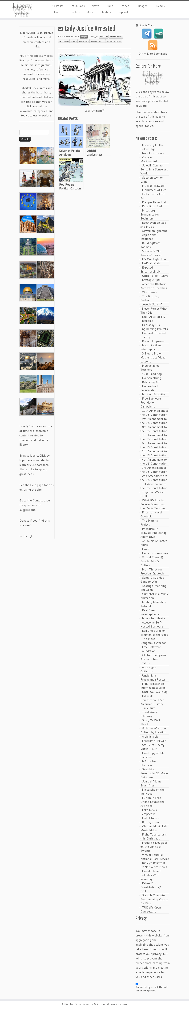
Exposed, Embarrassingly (150, 269)
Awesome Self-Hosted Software (151, 624)
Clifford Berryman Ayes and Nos (153, 657)
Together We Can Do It (152, 494)
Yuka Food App (152, 374)
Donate (24, 520)
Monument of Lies (154, 190)
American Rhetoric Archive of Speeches (153, 286)
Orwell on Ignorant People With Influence (153, 235)
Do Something (151, 378)
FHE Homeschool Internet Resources (152, 686)
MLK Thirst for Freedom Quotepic (152, 571)
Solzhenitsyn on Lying (152, 179)
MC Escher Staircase (148, 763)
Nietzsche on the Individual (152, 791)
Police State (83, 41)
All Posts (59, 6)
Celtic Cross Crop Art (152, 196)
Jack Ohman (63, 41)
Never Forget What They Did (153, 310)
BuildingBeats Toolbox (150, 245)
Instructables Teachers (149, 367)
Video (127, 6)
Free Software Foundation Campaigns (150, 402)
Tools (75, 12)
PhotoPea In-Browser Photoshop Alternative (153, 533)
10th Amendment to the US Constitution (154, 412)
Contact (37, 500)
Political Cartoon (97, 41)
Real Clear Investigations (149, 612)
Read (160, 6)
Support (122, 12)
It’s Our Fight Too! (154, 259)
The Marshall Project (149, 522)
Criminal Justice (116, 36)
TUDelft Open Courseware (150, 909)
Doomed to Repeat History (153, 335)
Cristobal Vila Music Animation (154, 596)
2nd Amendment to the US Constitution (153, 478)
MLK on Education (154, 394)
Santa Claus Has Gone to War (152, 579)
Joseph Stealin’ (152, 304)
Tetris (146, 663)
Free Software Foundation (150, 649)
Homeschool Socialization (149, 388)
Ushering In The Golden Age (152, 147)
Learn (59, 12)
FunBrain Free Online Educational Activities (152, 802)
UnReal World (151, 263)
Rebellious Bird (152, 206)
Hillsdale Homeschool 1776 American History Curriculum (152, 702)
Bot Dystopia (150, 822)
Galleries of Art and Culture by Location (154, 730)
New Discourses (153, 153)
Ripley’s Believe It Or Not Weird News (153, 865)
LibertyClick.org (75, 1004)
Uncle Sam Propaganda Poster (152, 677)
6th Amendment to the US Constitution (153, 445)
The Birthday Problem (149, 298)
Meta (106, 12)
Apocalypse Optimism (148, 669)
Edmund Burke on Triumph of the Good (154, 632)
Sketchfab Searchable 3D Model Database (154, 773)
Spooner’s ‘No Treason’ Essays (150, 253)
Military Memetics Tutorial (153, 604)
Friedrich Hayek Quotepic (151, 514)
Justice (73, 41)
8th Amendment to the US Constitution (153, 429)
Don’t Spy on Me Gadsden (152, 755)
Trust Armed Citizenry (149, 714)
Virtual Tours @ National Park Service (154, 857)
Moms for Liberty (153, 618)
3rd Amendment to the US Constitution (153, 470)
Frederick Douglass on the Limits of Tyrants (153, 846)
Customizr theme (120, 1004)
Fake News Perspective (148, 812)
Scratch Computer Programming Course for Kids (154, 899)
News (95, 6)
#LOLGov (78, 6)
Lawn (145, 549)
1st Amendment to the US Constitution (153, 486)
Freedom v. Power (154, 741)
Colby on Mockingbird (148, 159)
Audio (110, 6)
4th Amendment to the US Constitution (153, 461)
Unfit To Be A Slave (155, 275)
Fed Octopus (150, 818)
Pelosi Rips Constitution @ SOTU (150, 887)
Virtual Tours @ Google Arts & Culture (151, 561)
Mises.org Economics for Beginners (149, 214)
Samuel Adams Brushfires (150, 783)
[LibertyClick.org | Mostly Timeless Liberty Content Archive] (22, 9)
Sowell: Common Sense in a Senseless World (154, 169)
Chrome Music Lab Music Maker (153, 828)
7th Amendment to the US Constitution (153, 437)
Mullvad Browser (153, 186)
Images (144, 6)
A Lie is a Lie (150, 736)
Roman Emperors (153, 341)
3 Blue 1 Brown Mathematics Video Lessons (152, 357)
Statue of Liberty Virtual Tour (152, 747)
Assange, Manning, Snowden (153, 588)
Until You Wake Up (155, 692)
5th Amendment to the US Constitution (153, 453)
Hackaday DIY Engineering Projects (154, 327)
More (91, 12)
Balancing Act (151, 382)
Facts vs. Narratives (155, 553)
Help (33, 485)
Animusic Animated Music (153, 543)
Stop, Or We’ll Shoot (150, 722)
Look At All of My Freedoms (152, 319)
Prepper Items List (154, 202)
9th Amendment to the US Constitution (153, 421)
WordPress (149, 292)
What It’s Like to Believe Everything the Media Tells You (153, 504)
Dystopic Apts (151, 280)
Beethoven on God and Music (153, 224)
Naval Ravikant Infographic (151, 347)
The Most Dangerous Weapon (153, 641)
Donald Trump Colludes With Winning (150, 875)
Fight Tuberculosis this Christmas (153, 836)
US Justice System (113, 41)
